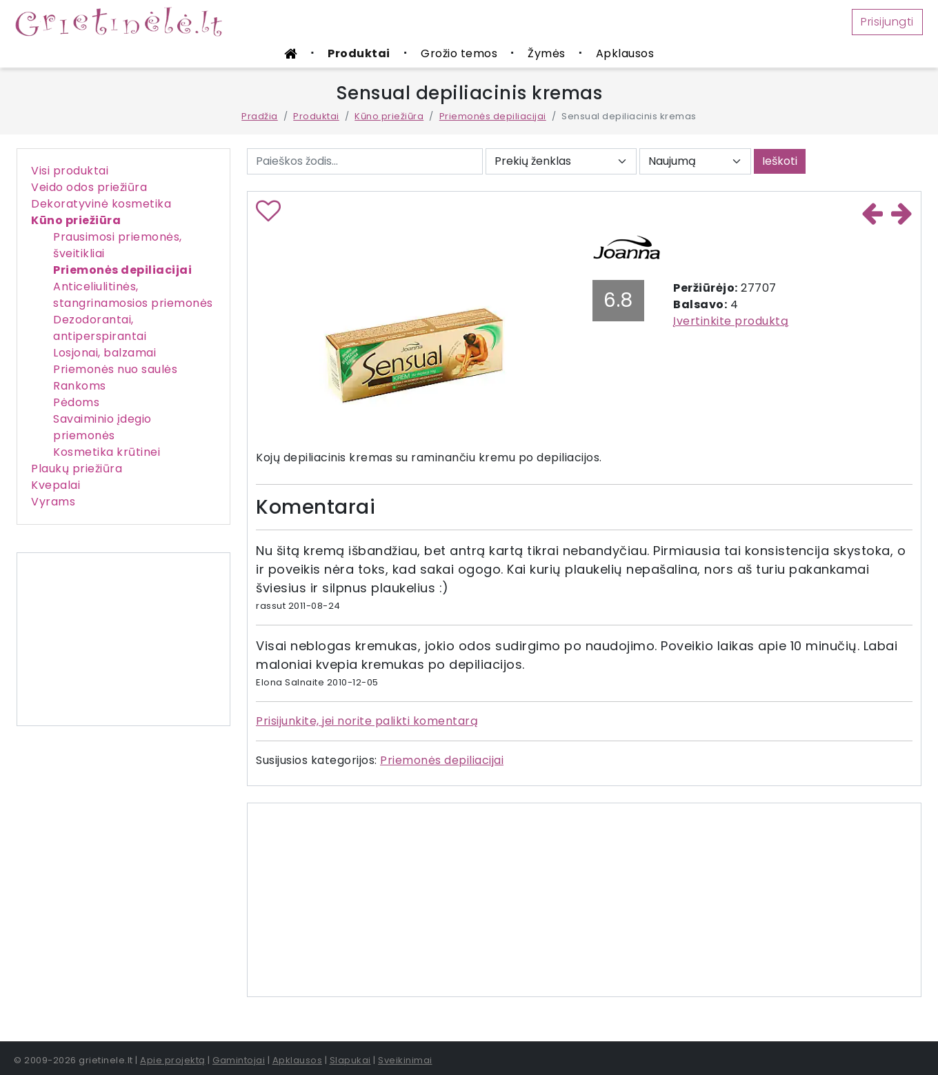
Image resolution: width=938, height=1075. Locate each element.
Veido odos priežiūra (89, 187)
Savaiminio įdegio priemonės (102, 427)
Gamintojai (238, 1060)
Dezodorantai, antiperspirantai (99, 328)
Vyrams (53, 502)
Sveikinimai (405, 1060)
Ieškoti (779, 161)
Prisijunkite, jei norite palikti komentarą (367, 721)
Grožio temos (459, 53)
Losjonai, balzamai (104, 353)
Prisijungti (887, 22)
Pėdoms (76, 402)
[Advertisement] (123, 639)
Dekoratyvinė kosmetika (101, 204)
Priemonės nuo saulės (115, 369)
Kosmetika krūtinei (106, 452)
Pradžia (259, 116)
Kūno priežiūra (389, 116)
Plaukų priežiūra (76, 468)
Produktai (359, 53)
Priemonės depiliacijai (492, 116)
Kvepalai (55, 485)
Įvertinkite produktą (730, 321)
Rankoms (79, 386)
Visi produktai (69, 171)
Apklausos (625, 53)
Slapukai (350, 1060)
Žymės (547, 53)
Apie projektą (173, 1060)
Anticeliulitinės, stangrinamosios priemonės (133, 295)
